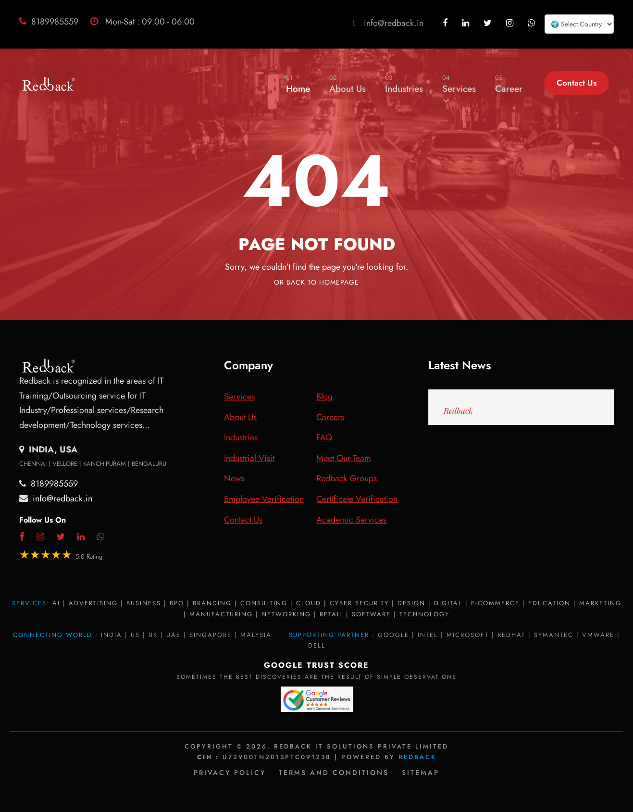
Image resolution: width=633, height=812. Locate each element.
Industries (404, 84)
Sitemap (420, 772)
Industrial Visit (249, 458)
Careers (330, 417)
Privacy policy (230, 772)
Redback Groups (346, 478)
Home (298, 84)
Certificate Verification (356, 499)
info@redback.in (393, 23)
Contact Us (576, 82)
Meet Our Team (343, 458)
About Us (347, 84)
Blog (324, 396)
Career (508, 84)
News (234, 478)
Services (459, 88)
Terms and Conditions (334, 772)
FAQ (324, 437)
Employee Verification (264, 499)
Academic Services (351, 519)
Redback (458, 410)
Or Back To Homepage (316, 282)
